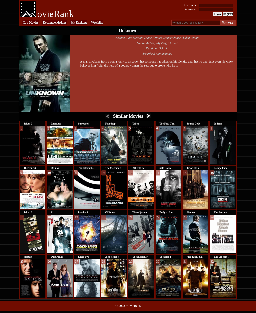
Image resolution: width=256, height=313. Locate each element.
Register (228, 14)
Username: (190, 5)
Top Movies (30, 22)
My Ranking (79, 22)
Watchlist (97, 22)
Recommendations (54, 22)
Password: (190, 9)
